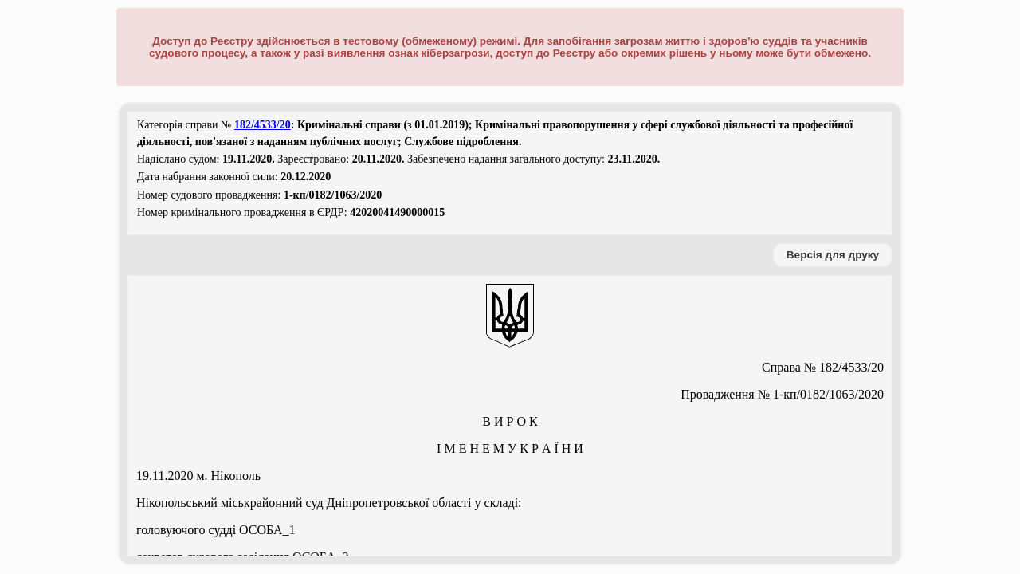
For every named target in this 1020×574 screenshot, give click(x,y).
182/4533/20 (262, 125)
